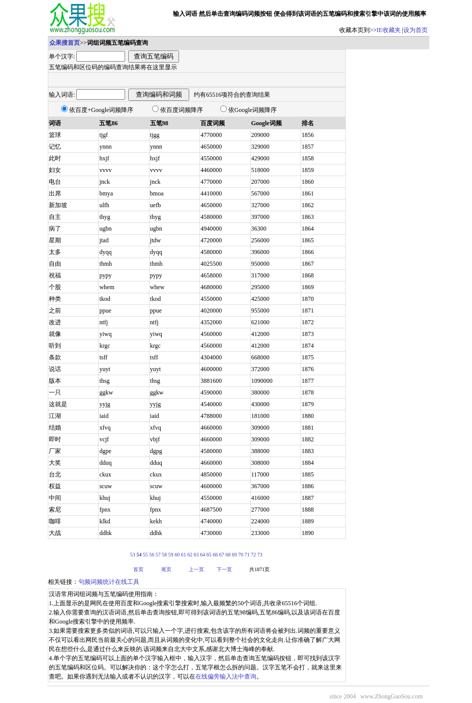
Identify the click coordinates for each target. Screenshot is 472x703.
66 (215, 554)
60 (177, 554)
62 (189, 554)
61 (183, 554)
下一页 (224, 569)
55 (145, 554)
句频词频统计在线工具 (108, 581)
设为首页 (415, 30)
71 (247, 554)
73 (259, 554)
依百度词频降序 (181, 110)
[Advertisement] (387, 202)
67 (221, 554)
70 (240, 554)
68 (227, 554)
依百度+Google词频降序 (101, 110)
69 (234, 554)
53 (132, 554)
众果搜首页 (64, 42)
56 (151, 554)
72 (253, 554)
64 (202, 554)
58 (164, 554)
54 (138, 554)
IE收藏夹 (388, 30)
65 (209, 554)
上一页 (196, 569)
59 (170, 554)
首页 (138, 569)
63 (196, 554)
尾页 (166, 569)
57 (158, 554)
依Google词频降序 (252, 110)
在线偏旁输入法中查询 (225, 676)
